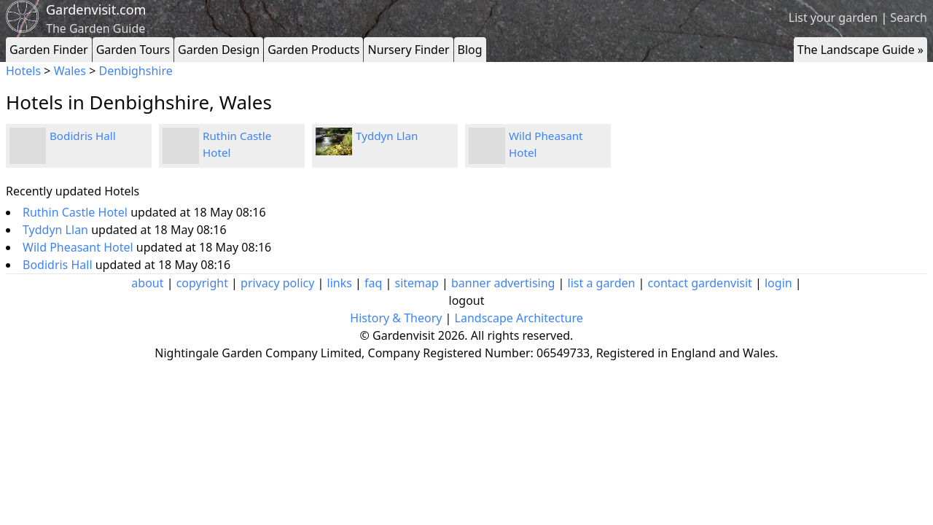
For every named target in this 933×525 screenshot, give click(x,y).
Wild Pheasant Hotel (79, 247)
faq (373, 283)
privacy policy (277, 283)
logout (467, 300)
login (778, 283)
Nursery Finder (408, 50)
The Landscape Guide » (860, 50)
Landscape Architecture (519, 318)
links (339, 283)
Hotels (23, 71)
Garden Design (218, 50)
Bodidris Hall (83, 135)
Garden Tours (133, 50)
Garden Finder (48, 50)
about (147, 283)
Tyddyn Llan (387, 135)
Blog (470, 50)
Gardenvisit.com (96, 9)
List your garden (833, 17)
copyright (202, 283)
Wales (70, 71)
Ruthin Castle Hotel (76, 212)
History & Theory (396, 318)
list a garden (602, 283)
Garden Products (313, 50)
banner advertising (503, 283)
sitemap (417, 283)
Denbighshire (135, 71)
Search (908, 17)
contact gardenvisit (700, 283)
